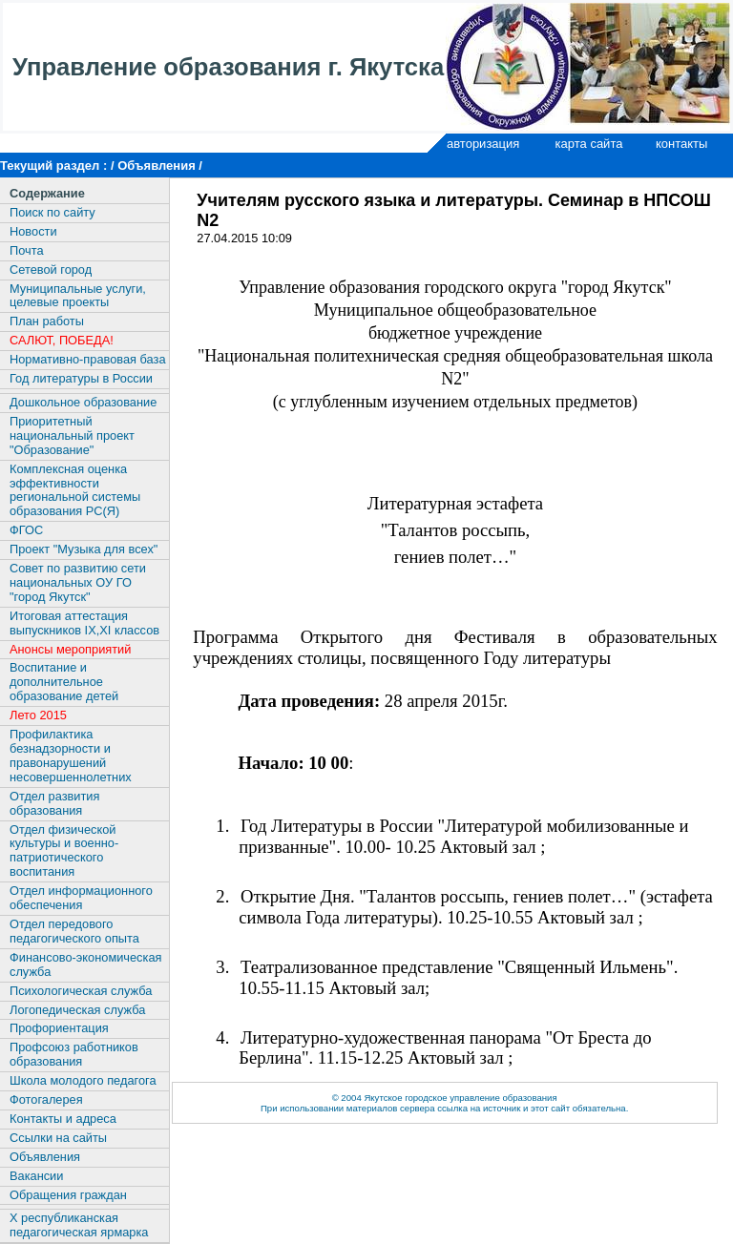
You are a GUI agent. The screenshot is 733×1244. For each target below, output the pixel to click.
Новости (33, 231)
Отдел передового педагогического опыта (74, 931)
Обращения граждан (68, 1195)
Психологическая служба (81, 991)
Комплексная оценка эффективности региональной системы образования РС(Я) (75, 490)
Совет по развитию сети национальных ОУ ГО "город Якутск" (78, 582)
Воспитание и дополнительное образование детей (64, 681)
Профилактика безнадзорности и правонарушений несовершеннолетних (71, 755)
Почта (27, 250)
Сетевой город (51, 269)
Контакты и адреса (63, 1118)
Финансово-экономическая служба (85, 964)
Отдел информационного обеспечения (81, 897)
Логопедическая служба (77, 1010)
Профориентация (59, 1028)
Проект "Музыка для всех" (83, 549)
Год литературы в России (81, 378)
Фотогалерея (46, 1099)
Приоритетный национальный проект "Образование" (72, 435)
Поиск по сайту (52, 212)
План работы (47, 321)
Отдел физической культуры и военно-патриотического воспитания (64, 851)
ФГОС (26, 530)
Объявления (45, 1157)
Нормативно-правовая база (88, 359)
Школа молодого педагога (83, 1080)
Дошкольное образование (83, 402)
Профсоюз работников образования (74, 1054)
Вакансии (36, 1176)
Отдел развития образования (54, 803)
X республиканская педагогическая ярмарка (79, 1225)
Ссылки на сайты (58, 1137)
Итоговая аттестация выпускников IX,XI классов (84, 623)
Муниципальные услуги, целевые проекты (78, 295)
